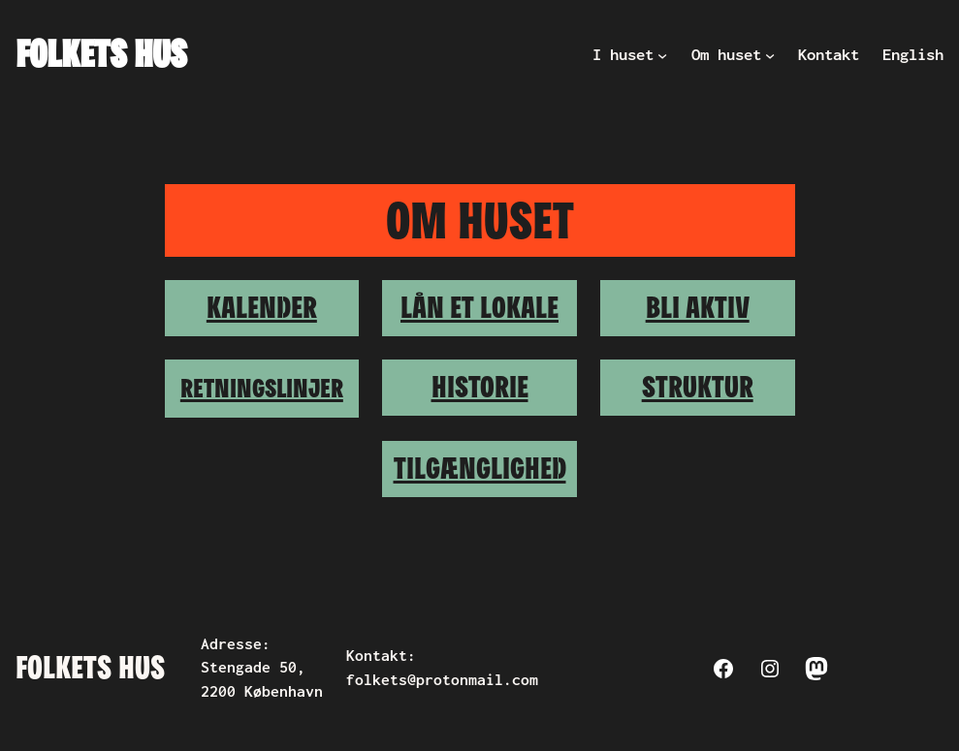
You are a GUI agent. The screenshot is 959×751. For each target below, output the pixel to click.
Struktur (697, 386)
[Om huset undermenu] (770, 54)
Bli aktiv (698, 307)
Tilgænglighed (480, 468)
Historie (480, 386)
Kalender (262, 307)
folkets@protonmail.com (442, 680)
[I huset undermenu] (662, 54)
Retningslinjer (261, 388)
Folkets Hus (101, 54)
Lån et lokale (479, 307)
